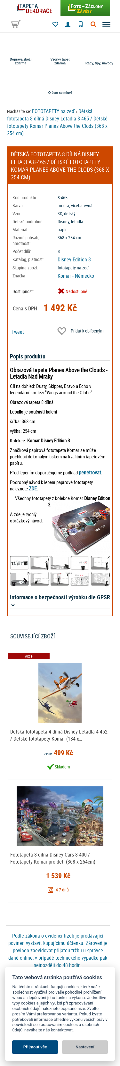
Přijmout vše (35, 1047)
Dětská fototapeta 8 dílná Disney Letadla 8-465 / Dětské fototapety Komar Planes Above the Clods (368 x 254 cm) (57, 122)
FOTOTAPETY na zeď (53, 111)
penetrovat (90, 472)
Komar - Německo (76, 275)
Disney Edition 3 (74, 259)
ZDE (33, 488)
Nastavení (85, 1047)
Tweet (18, 331)
